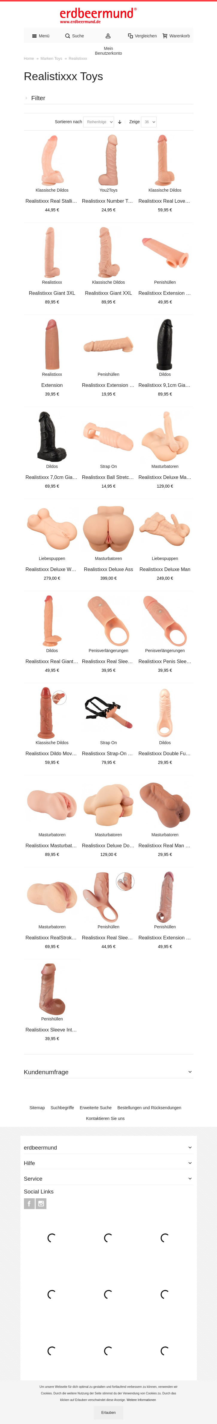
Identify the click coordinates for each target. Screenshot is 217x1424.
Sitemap (37, 1107)
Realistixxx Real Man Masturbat (172, 845)
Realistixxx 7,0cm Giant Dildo (57, 477)
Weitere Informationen (142, 1400)
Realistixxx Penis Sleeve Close (171, 661)
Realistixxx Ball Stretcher (109, 477)
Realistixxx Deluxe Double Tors (115, 845)
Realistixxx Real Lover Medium (171, 201)
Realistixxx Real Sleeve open (113, 661)
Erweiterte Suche (96, 1107)
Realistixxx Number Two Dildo (114, 201)
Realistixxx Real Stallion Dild (56, 201)
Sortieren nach (68, 121)
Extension (52, 385)
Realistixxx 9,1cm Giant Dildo (170, 385)
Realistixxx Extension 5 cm (111, 385)
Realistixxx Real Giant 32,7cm (58, 661)
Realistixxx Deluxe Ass (108, 569)
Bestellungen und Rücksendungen (149, 1107)
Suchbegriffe (62, 1107)
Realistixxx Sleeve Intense (54, 1029)
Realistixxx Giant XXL (108, 293)
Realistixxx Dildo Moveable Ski (58, 753)
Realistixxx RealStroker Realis (58, 937)
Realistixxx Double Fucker (166, 753)
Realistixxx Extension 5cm (166, 293)
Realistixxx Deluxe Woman (54, 569)
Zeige (134, 121)
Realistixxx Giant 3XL (52, 293)
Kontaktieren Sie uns (105, 1118)
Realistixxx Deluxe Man (164, 569)
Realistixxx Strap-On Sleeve (112, 753)
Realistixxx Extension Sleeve (169, 937)
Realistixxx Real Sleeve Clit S (114, 937)
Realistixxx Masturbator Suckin (58, 845)
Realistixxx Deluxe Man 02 (167, 477)
